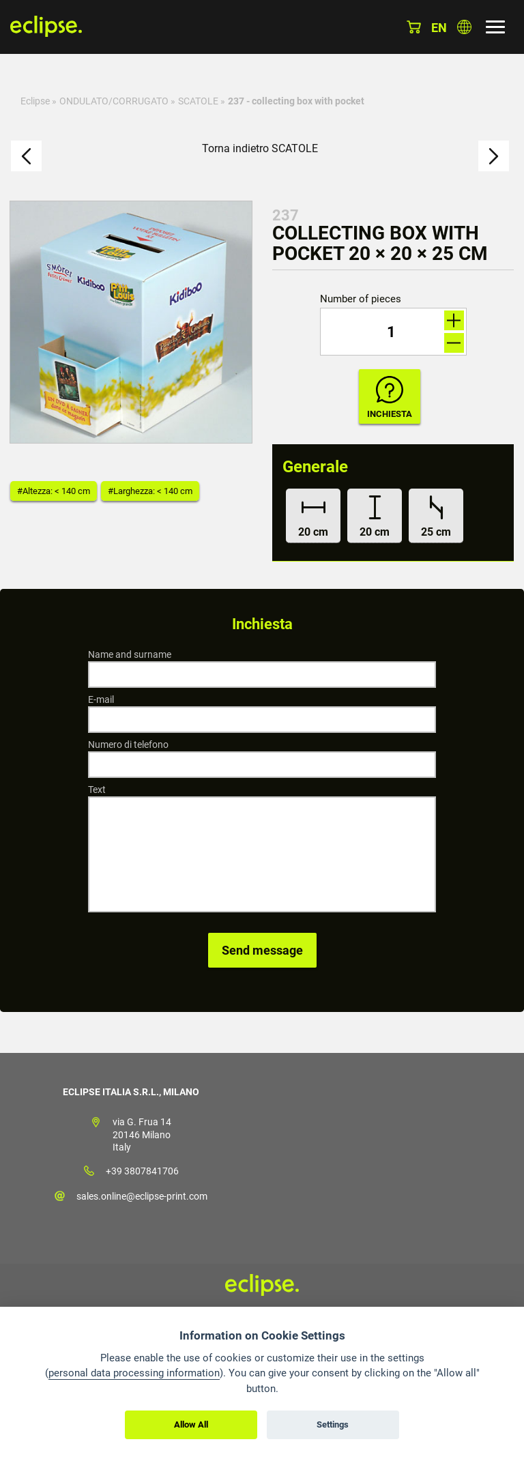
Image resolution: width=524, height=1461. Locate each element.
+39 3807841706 (142, 1171)
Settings (333, 1424)
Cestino (414, 27)
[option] (131, 322)
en (439, 27)
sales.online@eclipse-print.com (141, 1196)
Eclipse (35, 101)
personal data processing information (134, 1373)
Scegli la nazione (464, 27)
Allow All (191, 1424)
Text (97, 789)
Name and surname (129, 654)
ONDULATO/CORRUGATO (114, 101)
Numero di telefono (128, 744)
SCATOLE (198, 101)
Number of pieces (360, 299)
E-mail (101, 699)
